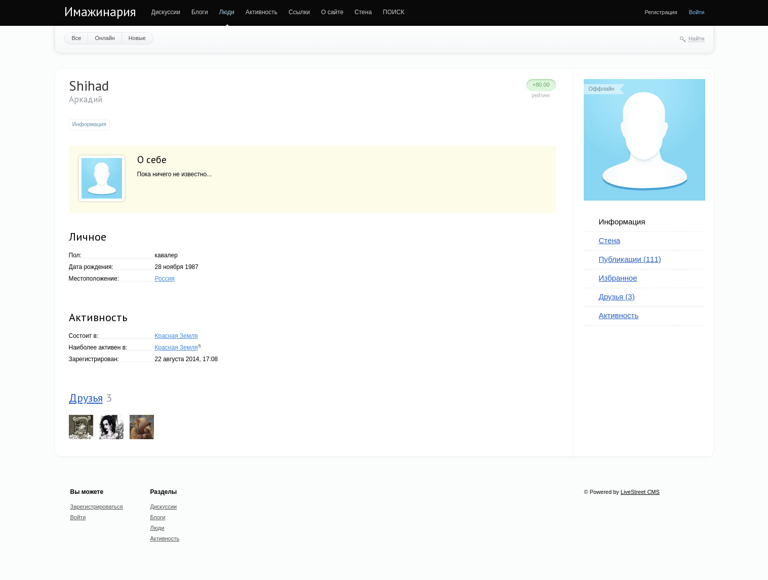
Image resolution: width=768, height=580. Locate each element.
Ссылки (299, 12)
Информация (622, 221)
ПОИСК (393, 12)
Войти (697, 12)
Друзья (86, 398)
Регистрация (660, 12)
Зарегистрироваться (96, 507)
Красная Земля (176, 335)
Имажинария (100, 12)
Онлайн (104, 38)
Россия (165, 278)
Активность (261, 12)
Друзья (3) (617, 296)
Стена (363, 12)
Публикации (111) (630, 259)
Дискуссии (166, 12)
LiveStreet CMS (640, 492)
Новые (137, 38)
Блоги (199, 12)
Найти (696, 38)
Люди (226, 12)
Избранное (618, 278)
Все (77, 38)
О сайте (332, 12)
